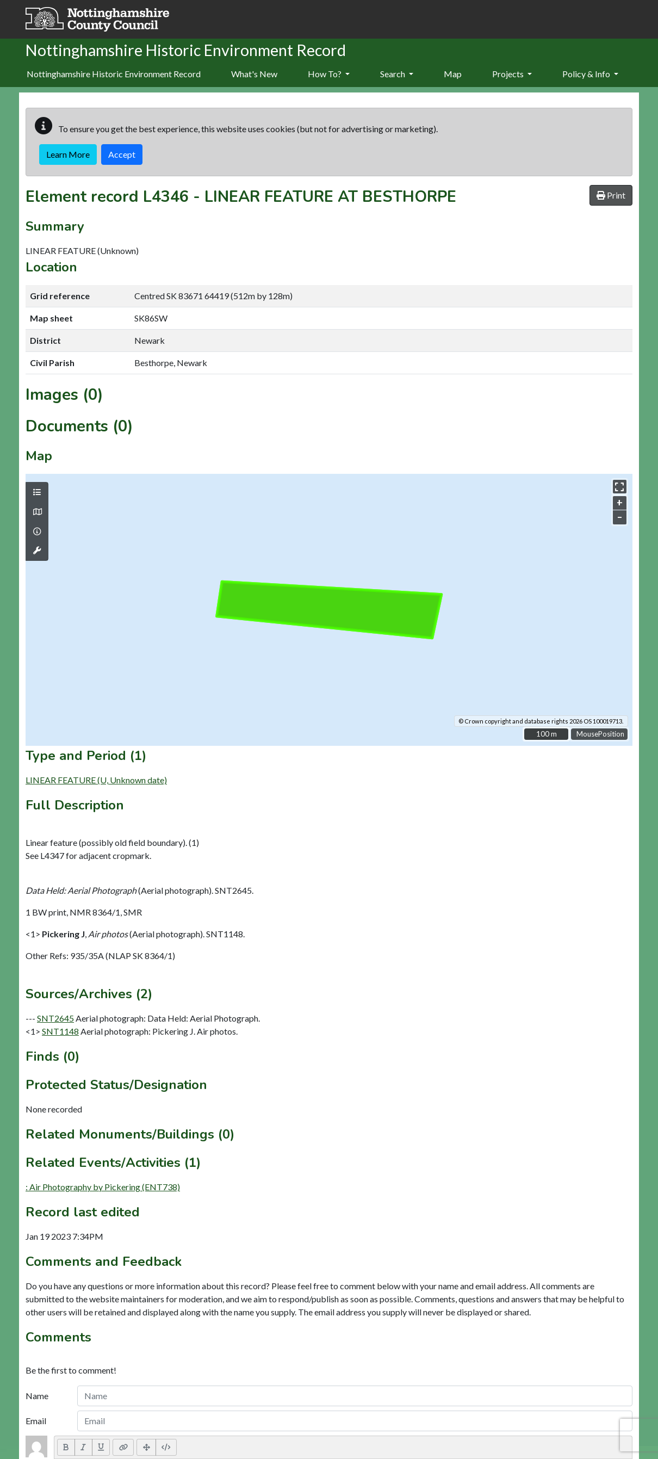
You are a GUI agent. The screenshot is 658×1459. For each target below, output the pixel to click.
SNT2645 (55, 1018)
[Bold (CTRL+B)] (66, 1447)
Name (37, 1395)
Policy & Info (590, 74)
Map (453, 74)
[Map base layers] (37, 512)
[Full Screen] (146, 1447)
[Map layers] (37, 492)
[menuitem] (254, 74)
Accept (121, 154)
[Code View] (166, 1447)
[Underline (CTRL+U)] (101, 1447)
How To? (329, 74)
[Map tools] (37, 550)
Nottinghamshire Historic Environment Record (114, 74)
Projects (512, 74)
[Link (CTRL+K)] (123, 1447)
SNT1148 (60, 1031)
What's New (254, 74)
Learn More (68, 154)
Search (396, 74)
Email (36, 1420)
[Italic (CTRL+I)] (83, 1447)
